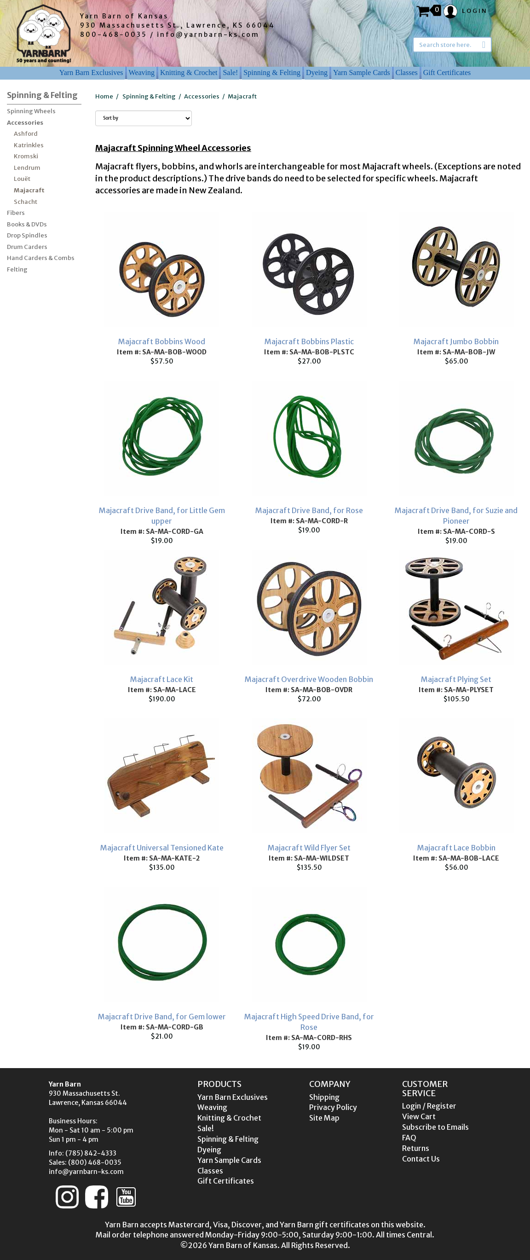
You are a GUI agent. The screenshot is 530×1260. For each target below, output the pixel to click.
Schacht (25, 202)
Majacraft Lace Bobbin (456, 847)
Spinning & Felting (271, 72)
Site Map (324, 1117)
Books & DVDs (27, 224)
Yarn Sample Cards (361, 72)
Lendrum (27, 168)
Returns (415, 1148)
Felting (17, 269)
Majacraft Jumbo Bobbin (456, 341)
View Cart (419, 1116)
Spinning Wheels (31, 111)
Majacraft (29, 190)
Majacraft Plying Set (456, 679)
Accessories (25, 123)
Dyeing (317, 72)
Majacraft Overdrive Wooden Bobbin (309, 679)
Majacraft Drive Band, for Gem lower (162, 1016)
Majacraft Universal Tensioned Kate (162, 847)
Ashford (26, 134)
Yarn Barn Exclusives (91, 72)
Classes (407, 72)
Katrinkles (29, 145)
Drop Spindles (27, 235)
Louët (22, 179)
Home (104, 96)
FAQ (409, 1137)
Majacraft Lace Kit (161, 679)
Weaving (142, 72)
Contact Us (421, 1158)
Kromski (26, 156)
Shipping (324, 1097)
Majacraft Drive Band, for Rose (309, 510)
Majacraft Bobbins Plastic (309, 341)
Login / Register (429, 1105)
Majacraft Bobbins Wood (161, 341)
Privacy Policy (333, 1107)
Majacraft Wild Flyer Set (309, 847)
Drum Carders (27, 247)
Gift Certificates (447, 72)
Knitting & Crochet (188, 72)
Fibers (16, 213)
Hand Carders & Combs (41, 258)
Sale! (230, 72)
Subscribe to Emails (435, 1127)
